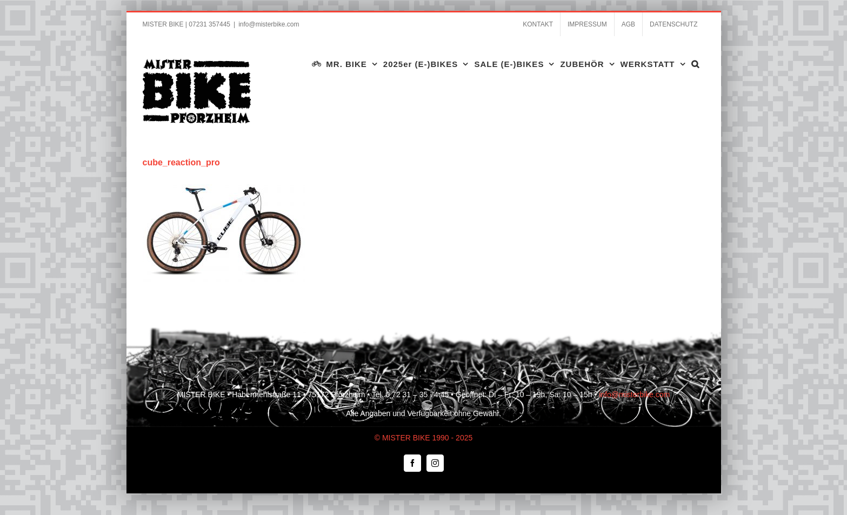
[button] (695, 63)
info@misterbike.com (268, 24)
